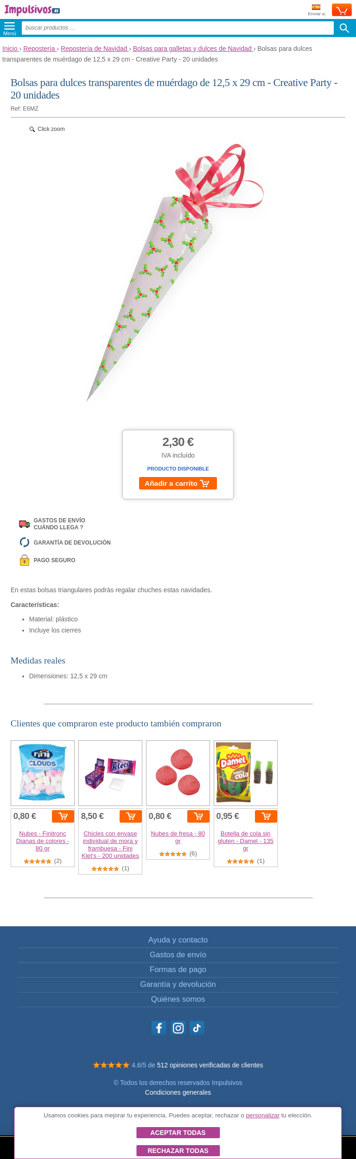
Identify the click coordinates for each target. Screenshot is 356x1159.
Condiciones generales (178, 1092)
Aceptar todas (177, 1132)
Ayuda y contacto (178, 940)
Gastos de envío (178, 954)
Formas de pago (178, 969)
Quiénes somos (178, 999)
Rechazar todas (177, 1150)
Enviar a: (317, 10)
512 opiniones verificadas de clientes (210, 1065)
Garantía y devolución (178, 984)
